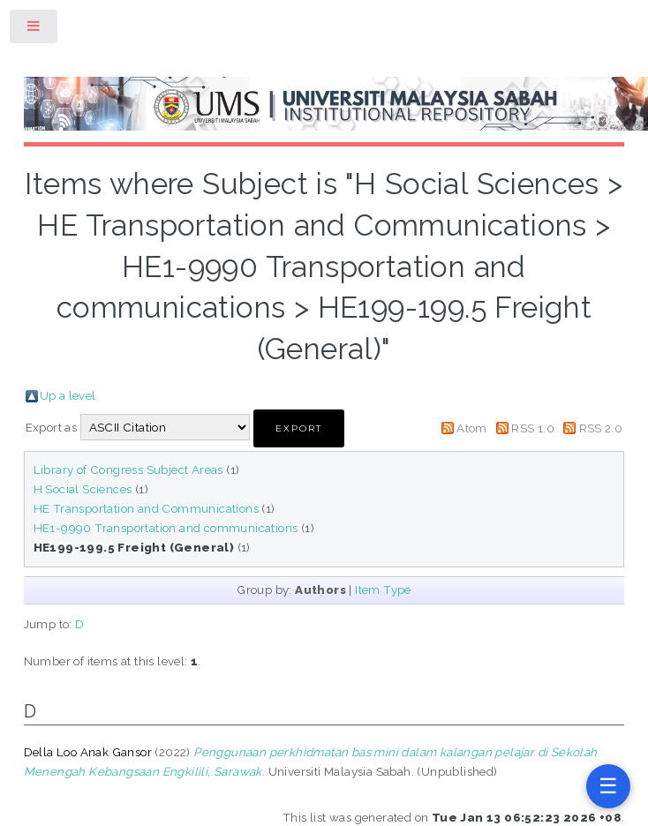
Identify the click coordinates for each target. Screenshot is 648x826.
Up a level (68, 395)
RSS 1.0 (532, 428)
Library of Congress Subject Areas (128, 469)
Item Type (383, 589)
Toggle (34, 29)
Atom (471, 428)
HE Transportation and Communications (146, 508)
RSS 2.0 (601, 428)
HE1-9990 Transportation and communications (166, 528)
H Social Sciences (83, 489)
